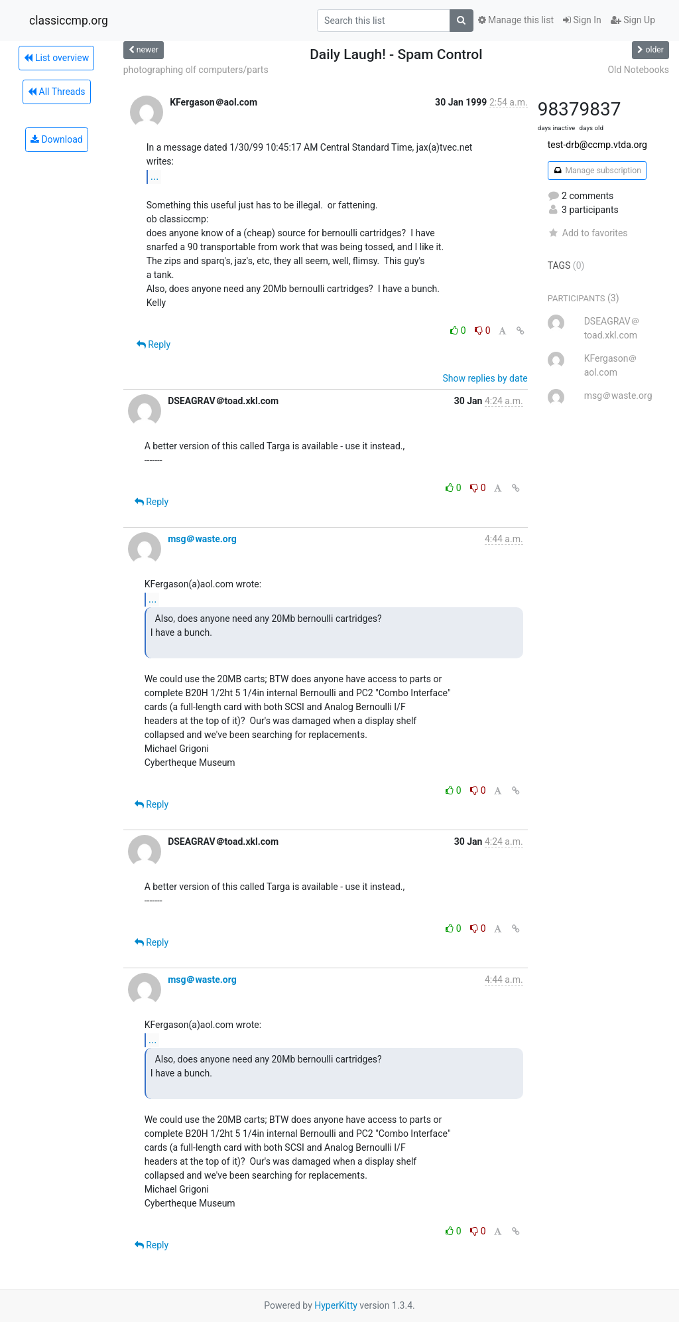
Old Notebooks (638, 69)
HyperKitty (335, 1305)
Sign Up (633, 20)
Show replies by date (484, 378)
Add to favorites (588, 233)
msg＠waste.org (202, 539)
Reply (153, 344)
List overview (56, 57)
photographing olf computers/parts (196, 69)
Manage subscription (597, 170)
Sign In (582, 20)
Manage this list (516, 20)
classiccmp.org (68, 20)
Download (57, 139)
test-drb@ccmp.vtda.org (597, 144)
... (155, 176)
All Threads (56, 91)
